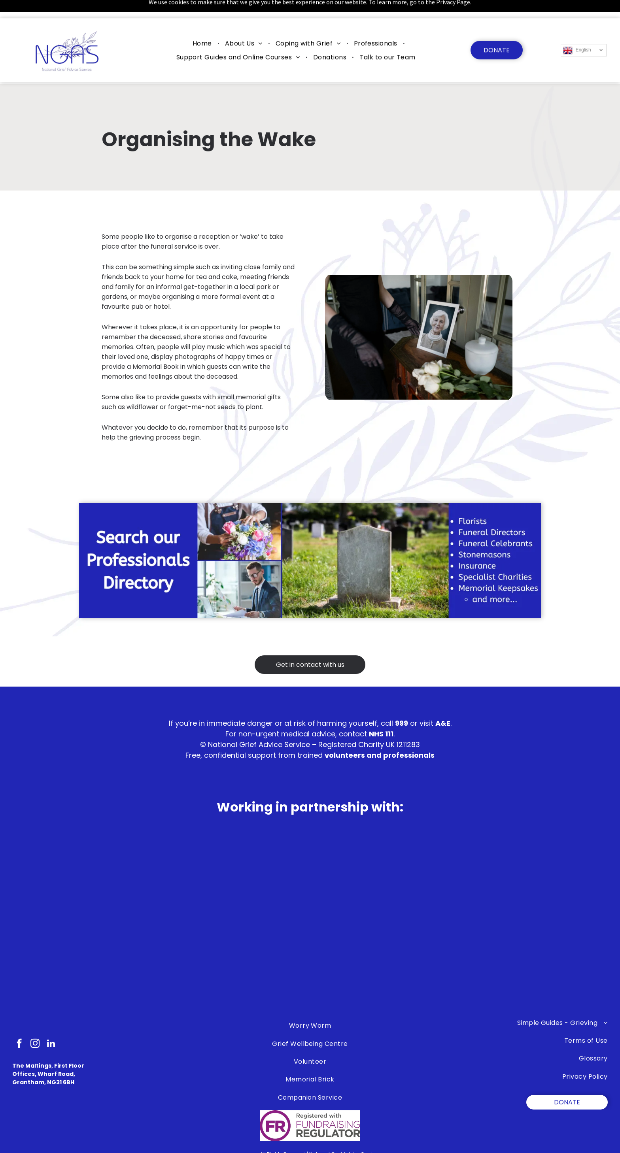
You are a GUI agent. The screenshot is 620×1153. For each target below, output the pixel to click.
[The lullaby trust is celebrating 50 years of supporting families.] (310, 920)
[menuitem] (203, 25)
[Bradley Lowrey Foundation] (538, 920)
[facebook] (19, 1024)
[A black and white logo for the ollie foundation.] (196, 963)
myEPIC (334, 1148)
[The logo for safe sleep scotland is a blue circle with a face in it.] (81, 963)
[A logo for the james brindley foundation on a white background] (424, 920)
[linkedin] (51, 1024)
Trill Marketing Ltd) (384, 1148)
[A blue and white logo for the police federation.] (424, 963)
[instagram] (35, 1024)
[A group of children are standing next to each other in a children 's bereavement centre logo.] (310, 963)
